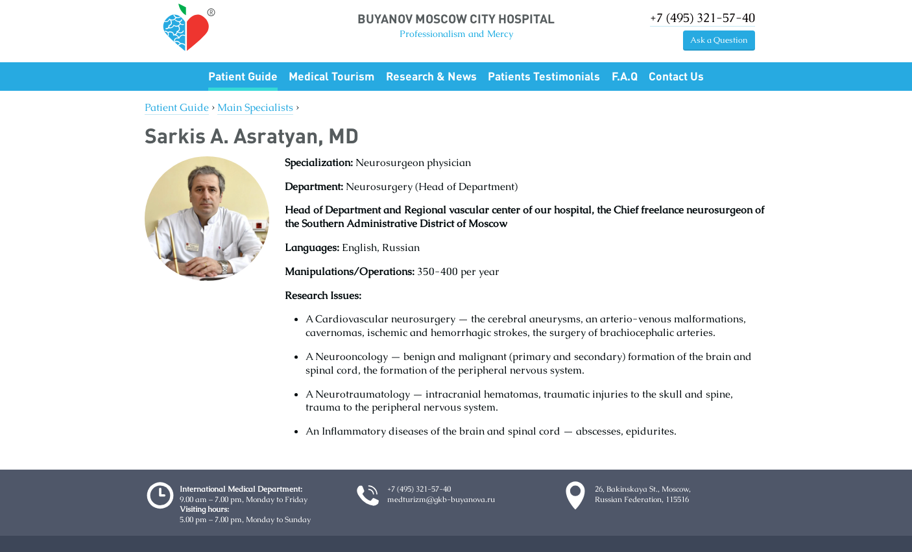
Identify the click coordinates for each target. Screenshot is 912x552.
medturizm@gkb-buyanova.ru (441, 499)
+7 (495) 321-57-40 (702, 18)
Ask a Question (718, 39)
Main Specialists (255, 107)
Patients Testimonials (544, 76)
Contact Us (676, 76)
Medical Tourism (331, 76)
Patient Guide (243, 76)
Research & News (431, 76)
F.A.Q (625, 76)
